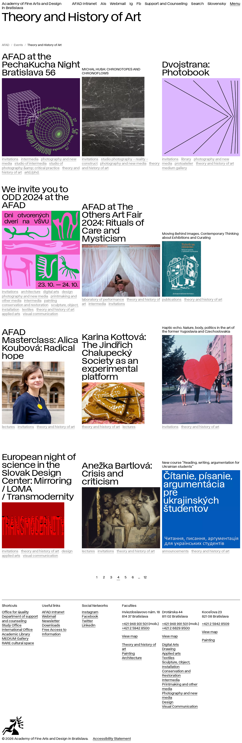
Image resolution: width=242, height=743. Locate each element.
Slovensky (217, 3)
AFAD (5, 45)
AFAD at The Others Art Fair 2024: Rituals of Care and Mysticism (113, 223)
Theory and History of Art (44, 45)
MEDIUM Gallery (15, 638)
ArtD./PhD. (31, 172)
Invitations (10, 159)
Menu (235, 3)
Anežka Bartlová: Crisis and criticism (117, 474)
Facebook (90, 616)
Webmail (118, 3)
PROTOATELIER (184, 163)
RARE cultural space (18, 643)
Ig (131, 3)
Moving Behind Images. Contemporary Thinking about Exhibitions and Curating (200, 235)
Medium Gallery (174, 168)
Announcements (175, 551)
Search (197, 3)
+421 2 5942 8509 (215, 624)
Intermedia (29, 159)
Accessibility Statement (112, 738)
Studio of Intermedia (31, 163)
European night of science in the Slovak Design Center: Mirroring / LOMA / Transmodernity (39, 477)
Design (67, 291)
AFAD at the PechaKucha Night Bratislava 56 (41, 65)
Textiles (28, 309)
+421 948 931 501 (135, 624)
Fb (139, 3)
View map (130, 636)
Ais (103, 3)
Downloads (51, 625)
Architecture (30, 291)
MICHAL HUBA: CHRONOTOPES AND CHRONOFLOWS (111, 71)
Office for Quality (15, 612)
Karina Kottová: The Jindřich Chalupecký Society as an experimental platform (114, 357)
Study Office (12, 625)
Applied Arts (11, 314)
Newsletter (51, 621)
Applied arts (171, 653)
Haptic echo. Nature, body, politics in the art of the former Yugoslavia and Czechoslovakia (198, 329)
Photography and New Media (123, 163)
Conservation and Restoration (25, 305)
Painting (50, 300)
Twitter (87, 621)
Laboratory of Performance (103, 299)
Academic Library (16, 634)
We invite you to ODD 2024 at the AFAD (35, 197)
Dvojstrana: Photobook (186, 69)
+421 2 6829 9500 (176, 628)
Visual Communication (40, 314)
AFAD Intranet (84, 3)
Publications (172, 299)
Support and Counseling (166, 3)
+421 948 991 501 (175, 624)
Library (186, 159)
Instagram (90, 612)
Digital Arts (51, 291)
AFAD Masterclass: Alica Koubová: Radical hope (40, 344)
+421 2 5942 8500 (136, 628)
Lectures (8, 427)
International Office (17, 629)
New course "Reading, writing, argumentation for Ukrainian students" (201, 464)
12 (145, 577)
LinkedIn (88, 625)
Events (18, 45)
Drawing (168, 649)
